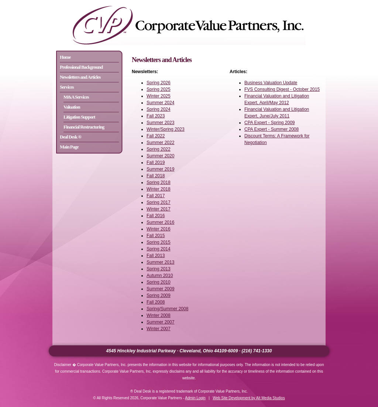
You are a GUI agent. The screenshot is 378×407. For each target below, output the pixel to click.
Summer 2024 (160, 102)
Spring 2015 (159, 242)
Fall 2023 (156, 116)
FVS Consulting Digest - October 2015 (282, 89)
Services (66, 87)
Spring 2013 (159, 268)
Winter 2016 (159, 229)
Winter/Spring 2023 (166, 129)
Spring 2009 (159, 295)
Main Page (69, 147)
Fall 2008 (156, 302)
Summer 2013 (160, 262)
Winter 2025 (159, 96)
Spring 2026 (159, 82)
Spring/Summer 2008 (167, 308)
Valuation (71, 107)
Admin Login (195, 398)
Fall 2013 (156, 255)
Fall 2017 (156, 195)
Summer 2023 (160, 122)
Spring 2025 (159, 89)
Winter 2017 (159, 209)
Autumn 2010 (160, 275)
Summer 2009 (160, 288)
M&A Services (76, 97)
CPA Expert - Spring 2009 (269, 122)
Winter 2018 (159, 189)
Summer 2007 (160, 322)
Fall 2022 (156, 135)
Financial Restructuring (83, 127)
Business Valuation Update (270, 82)
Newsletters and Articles (80, 77)
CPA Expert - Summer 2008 (271, 129)
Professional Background (81, 67)
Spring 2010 (159, 282)
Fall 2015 (156, 235)
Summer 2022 (160, 142)
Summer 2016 (160, 222)
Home (65, 57)
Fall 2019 (156, 162)
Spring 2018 (159, 182)
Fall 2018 (156, 175)
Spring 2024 (159, 109)
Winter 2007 (159, 328)
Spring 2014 (159, 249)
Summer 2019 (160, 169)
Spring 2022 (159, 149)
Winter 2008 (159, 315)
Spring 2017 (159, 202)
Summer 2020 (160, 155)
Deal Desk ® (70, 137)
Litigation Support (79, 117)
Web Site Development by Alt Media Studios (249, 398)
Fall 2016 (156, 215)
